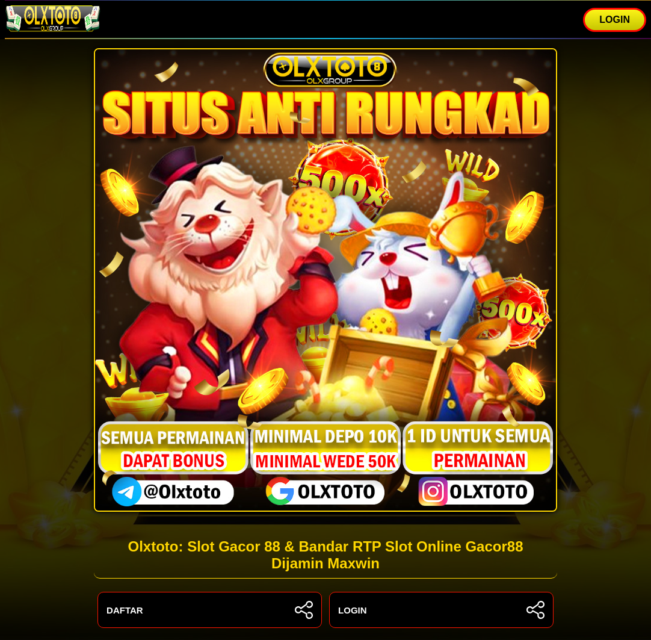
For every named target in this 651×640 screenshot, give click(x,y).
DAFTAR (209, 610)
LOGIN (614, 19)
